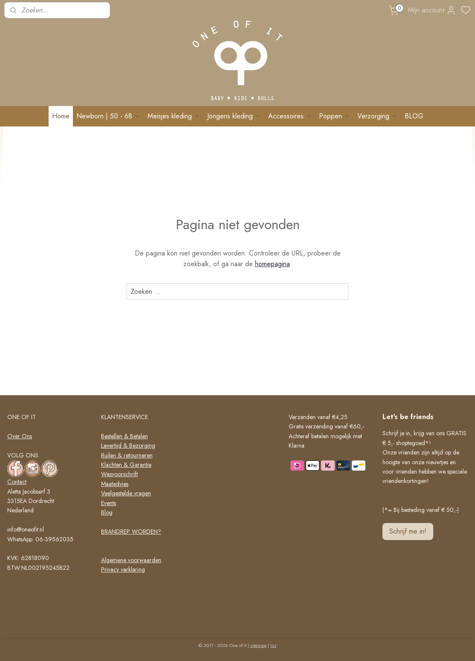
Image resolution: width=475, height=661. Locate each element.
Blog (107, 512)
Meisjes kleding (174, 116)
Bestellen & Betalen (124, 436)
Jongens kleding (234, 116)
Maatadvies (114, 484)
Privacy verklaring (123, 569)
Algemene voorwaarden (131, 560)
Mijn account (432, 10)
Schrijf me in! (407, 531)
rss (273, 645)
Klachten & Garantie (126, 464)
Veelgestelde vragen (126, 493)
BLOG (414, 116)
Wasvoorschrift (119, 474)
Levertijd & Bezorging (128, 445)
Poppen (334, 116)
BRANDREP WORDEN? (131, 531)
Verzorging (377, 116)
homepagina (272, 264)
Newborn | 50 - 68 (108, 116)
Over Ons (19, 436)
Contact (16, 481)
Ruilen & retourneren (127, 455)
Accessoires (290, 116)
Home (61, 116)
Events (108, 503)
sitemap (258, 645)
